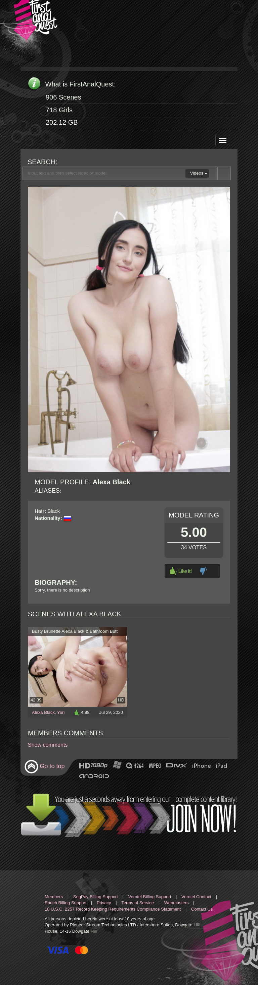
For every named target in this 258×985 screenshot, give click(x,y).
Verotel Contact (196, 896)
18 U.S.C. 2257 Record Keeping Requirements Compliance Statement (113, 909)
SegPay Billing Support (95, 896)
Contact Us (202, 909)
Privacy (104, 902)
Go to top (44, 767)
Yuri (60, 712)
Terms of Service (137, 902)
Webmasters (176, 902)
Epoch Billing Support (65, 902)
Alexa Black (43, 712)
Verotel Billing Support (149, 896)
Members (54, 896)
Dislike (203, 570)
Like (181, 570)
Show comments (48, 745)
